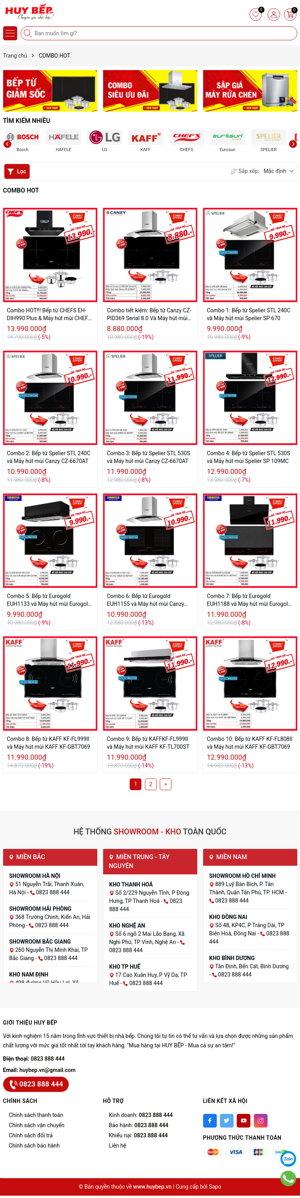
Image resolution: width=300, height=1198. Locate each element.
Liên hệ (118, 1145)
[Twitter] (227, 1121)
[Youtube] (243, 1121)
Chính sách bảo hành (34, 1145)
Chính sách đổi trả (31, 1135)
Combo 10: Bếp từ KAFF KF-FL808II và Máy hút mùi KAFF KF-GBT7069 (250, 743)
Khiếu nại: (138, 1135)
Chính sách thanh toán (36, 1115)
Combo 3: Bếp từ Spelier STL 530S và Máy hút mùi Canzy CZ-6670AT (148, 457)
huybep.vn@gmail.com (48, 1070)
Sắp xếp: (245, 171)
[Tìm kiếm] (28, 33)
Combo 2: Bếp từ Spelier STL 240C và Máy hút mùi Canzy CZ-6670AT (49, 457)
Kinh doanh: (141, 1115)
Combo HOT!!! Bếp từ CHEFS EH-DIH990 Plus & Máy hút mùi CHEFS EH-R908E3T (49, 314)
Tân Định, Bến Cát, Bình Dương (252, 966)
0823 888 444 (48, 1059)
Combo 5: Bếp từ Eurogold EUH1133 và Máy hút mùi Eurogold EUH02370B (49, 600)
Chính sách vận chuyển (37, 1125)
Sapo (215, 1187)
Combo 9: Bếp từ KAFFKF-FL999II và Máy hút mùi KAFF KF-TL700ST (148, 743)
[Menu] (10, 33)
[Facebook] (210, 1121)
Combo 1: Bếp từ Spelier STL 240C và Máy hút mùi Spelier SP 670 (249, 314)
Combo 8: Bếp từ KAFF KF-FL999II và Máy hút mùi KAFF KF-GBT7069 (48, 743)
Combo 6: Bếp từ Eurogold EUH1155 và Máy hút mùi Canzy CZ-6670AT (145, 600)
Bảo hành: (138, 1125)
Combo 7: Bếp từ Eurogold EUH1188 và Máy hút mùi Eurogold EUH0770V (249, 600)
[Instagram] (261, 1121)
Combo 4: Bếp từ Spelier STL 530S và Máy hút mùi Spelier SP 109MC (248, 457)
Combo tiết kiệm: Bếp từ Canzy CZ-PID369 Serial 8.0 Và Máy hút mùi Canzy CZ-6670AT (149, 314)
